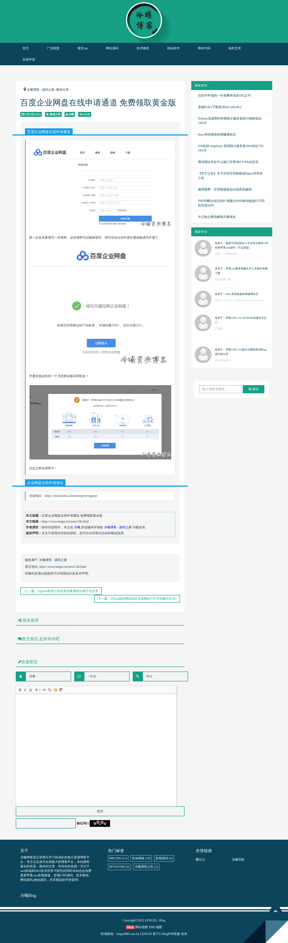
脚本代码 (204, 48)
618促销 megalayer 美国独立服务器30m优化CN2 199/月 (231, 148)
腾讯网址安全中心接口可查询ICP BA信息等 (228, 162)
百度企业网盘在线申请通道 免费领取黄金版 (98, 102)
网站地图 (141, 927)
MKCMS (118, 858)
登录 (184, 934)
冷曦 (71, 114)
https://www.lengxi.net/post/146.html (62, 566)
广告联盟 (53, 48)
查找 (254, 389)
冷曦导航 (238, 859)
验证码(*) (83, 823)
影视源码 (164, 858)
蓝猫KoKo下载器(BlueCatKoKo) (220, 107)
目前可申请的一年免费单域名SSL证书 (224, 95)
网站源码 (112, 48)
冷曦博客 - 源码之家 (41, 89)
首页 (25, 48)
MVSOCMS (119, 866)
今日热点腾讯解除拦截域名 (217, 217)
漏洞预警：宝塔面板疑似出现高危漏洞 (225, 189)
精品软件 (173, 48)
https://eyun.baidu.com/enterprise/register (71, 496)
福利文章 (234, 48)
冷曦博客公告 (146, 866)
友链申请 (28, 59)
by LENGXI (144, 934)
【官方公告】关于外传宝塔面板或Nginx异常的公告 (230, 176)
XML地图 (155, 927)
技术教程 (143, 48)
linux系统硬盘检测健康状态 (217, 134)
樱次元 (200, 859)
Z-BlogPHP (166, 934)
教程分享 (55, 114)
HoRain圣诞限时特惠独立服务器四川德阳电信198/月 (229, 121)
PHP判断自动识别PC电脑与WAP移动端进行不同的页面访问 (231, 203)
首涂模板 (141, 858)
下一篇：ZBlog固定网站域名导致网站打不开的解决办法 (137, 598)
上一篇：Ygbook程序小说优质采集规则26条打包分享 (61, 591)
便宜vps (82, 48)
